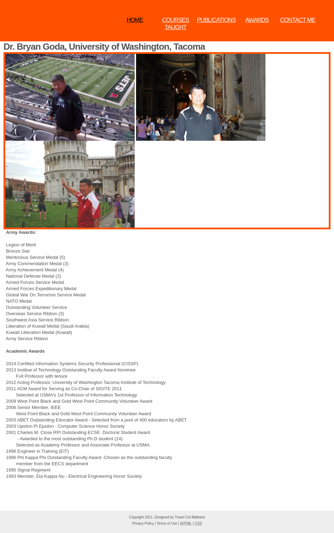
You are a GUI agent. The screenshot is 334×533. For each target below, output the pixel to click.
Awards (257, 20)
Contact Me (297, 20)
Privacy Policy (143, 523)
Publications (216, 20)
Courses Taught (175, 24)
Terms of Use (167, 523)
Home (135, 20)
